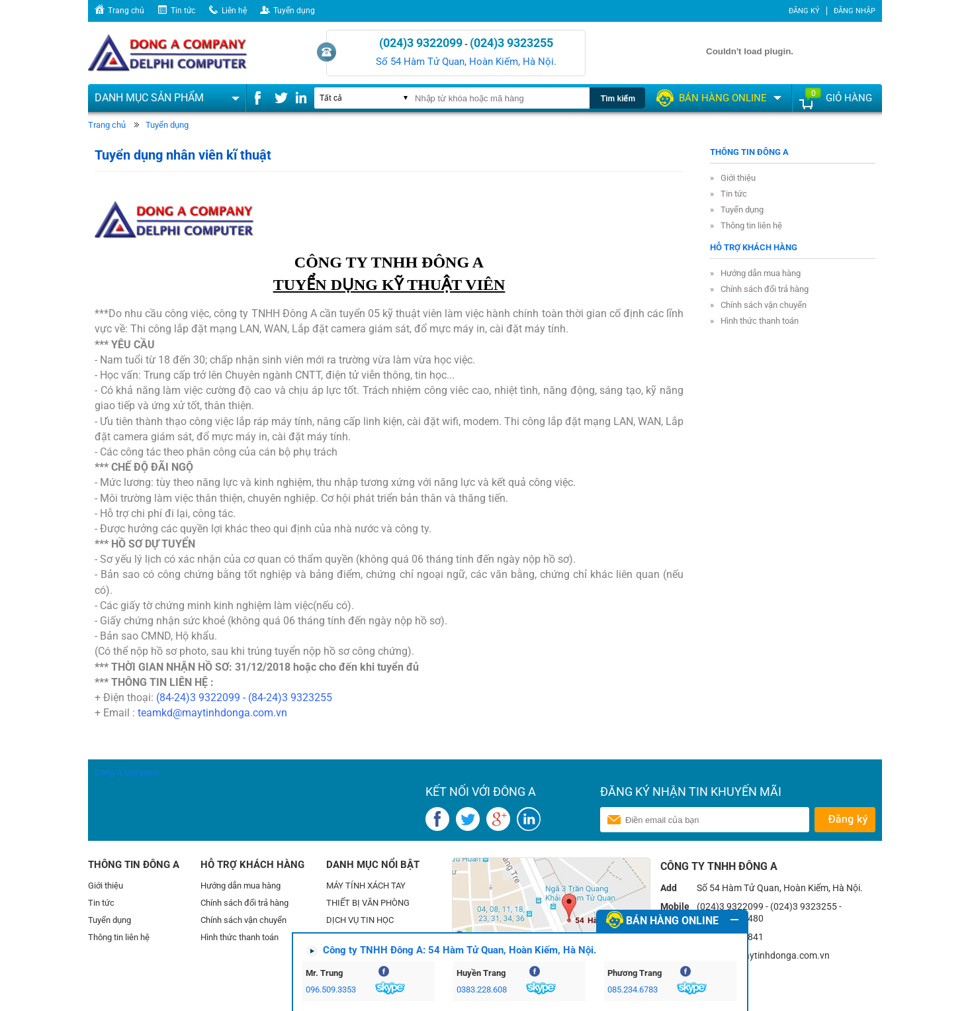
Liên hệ (234, 10)
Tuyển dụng (294, 10)
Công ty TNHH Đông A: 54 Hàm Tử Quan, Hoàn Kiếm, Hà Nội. (459, 950)
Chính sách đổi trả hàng (765, 289)
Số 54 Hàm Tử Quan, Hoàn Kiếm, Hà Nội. (466, 62)
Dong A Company (127, 772)
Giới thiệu (738, 178)
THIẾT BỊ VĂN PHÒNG (368, 903)
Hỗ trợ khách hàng (753, 247)
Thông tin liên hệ (751, 225)
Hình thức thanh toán (760, 321)
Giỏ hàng (849, 98)
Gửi (844, 819)
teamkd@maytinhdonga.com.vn (212, 712)
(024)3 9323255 (511, 43)
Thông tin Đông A (749, 152)
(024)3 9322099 (421, 43)
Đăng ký (804, 11)
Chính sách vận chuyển (764, 305)
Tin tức (183, 10)
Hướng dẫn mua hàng (761, 273)
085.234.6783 (632, 989)
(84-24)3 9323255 (290, 697)
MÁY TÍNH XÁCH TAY (366, 886)
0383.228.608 (482, 989)
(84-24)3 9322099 (198, 697)
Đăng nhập (854, 11)
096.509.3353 (331, 989)
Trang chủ (126, 10)
